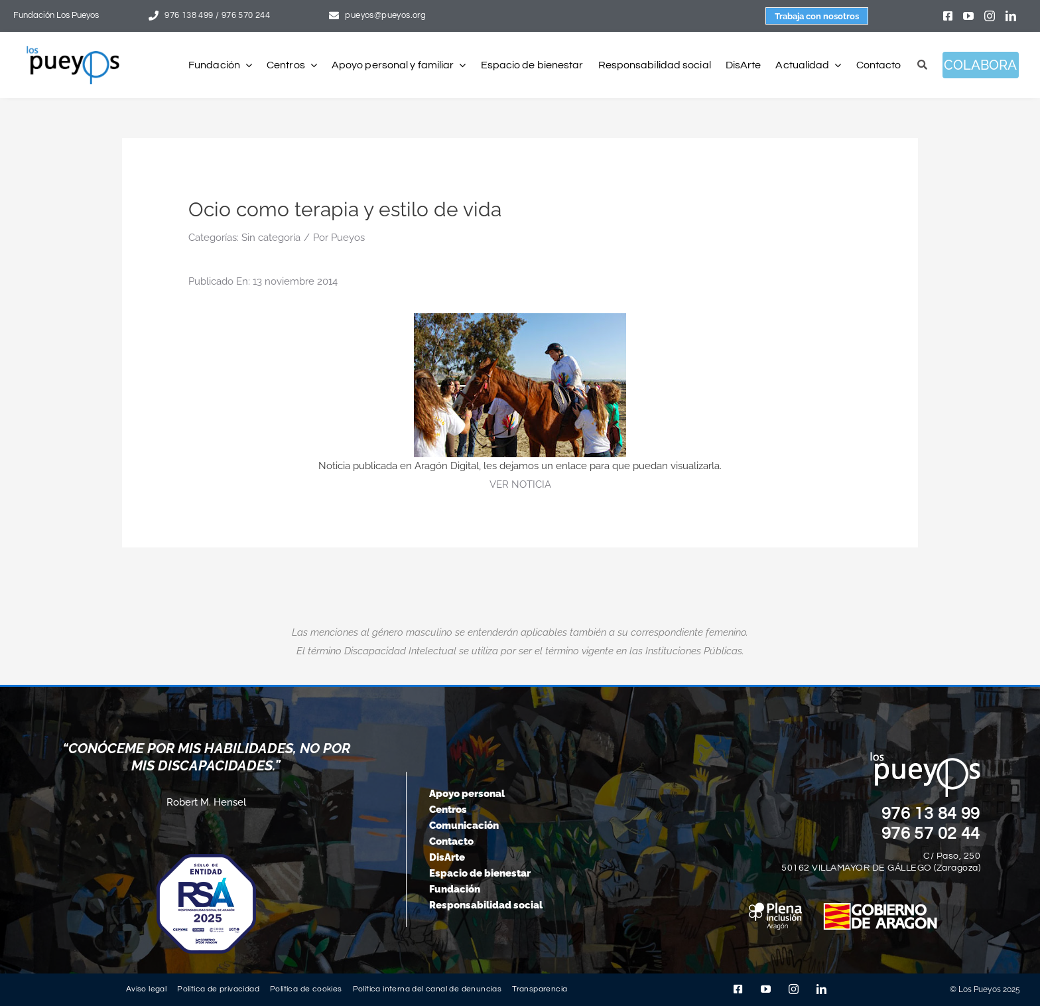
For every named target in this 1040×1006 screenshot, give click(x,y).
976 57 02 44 (931, 833)
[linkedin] (1011, 16)
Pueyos (348, 238)
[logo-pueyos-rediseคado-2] (73, 50)
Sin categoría (270, 238)
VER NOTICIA (520, 484)
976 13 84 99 (931, 813)
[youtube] (968, 16)
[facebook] (947, 16)
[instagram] (989, 16)
